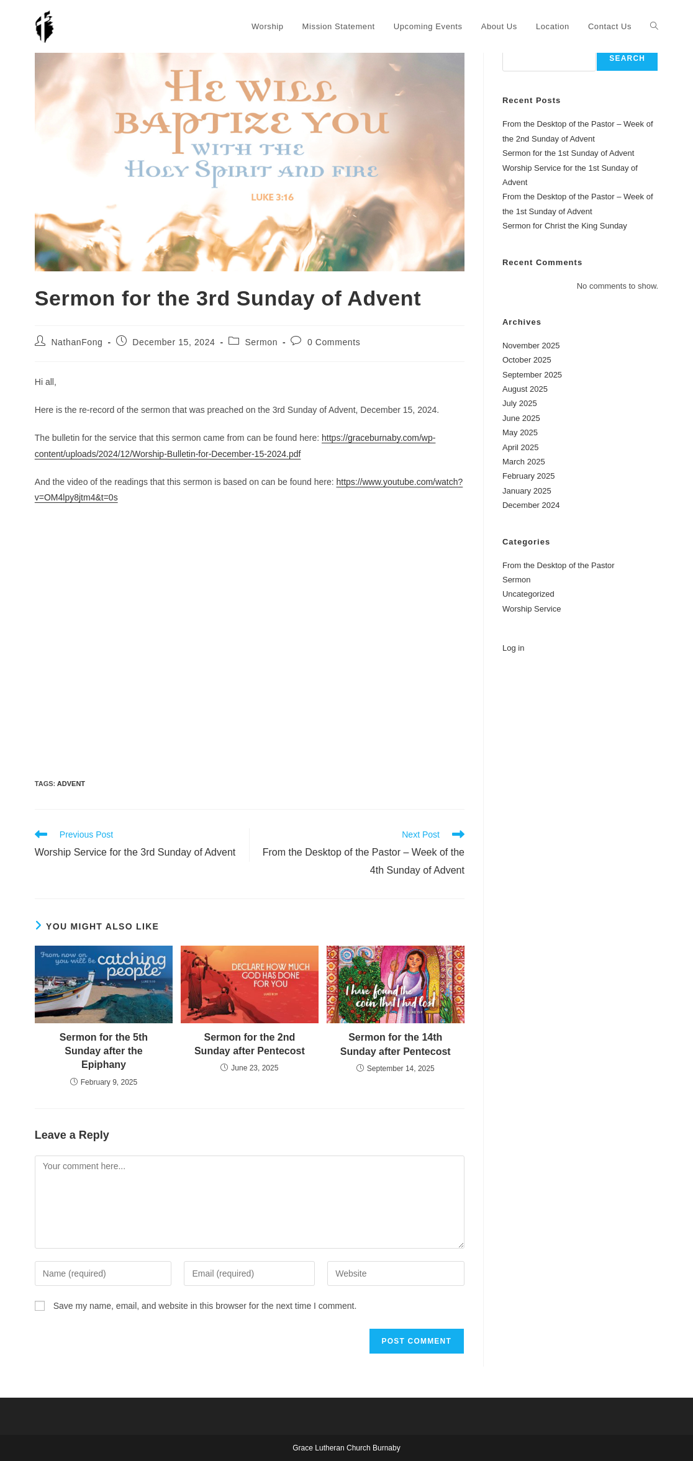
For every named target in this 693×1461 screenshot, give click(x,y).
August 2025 (525, 389)
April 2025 (520, 447)
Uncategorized (528, 594)
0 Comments (333, 342)
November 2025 (531, 345)
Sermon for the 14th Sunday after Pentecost (395, 1044)
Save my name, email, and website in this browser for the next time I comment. (205, 1306)
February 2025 (528, 476)
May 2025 (520, 432)
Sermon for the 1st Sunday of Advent (568, 153)
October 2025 (526, 359)
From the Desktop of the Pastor (558, 565)
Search (627, 58)
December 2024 (531, 505)
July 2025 (519, 403)
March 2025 (523, 461)
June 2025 (521, 418)
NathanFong (76, 342)
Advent (71, 783)
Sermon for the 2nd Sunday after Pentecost (249, 1044)
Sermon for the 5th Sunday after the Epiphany (104, 1051)
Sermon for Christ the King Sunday (564, 225)
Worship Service (531, 608)
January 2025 (526, 490)
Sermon (261, 342)
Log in (513, 648)
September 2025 (532, 374)
